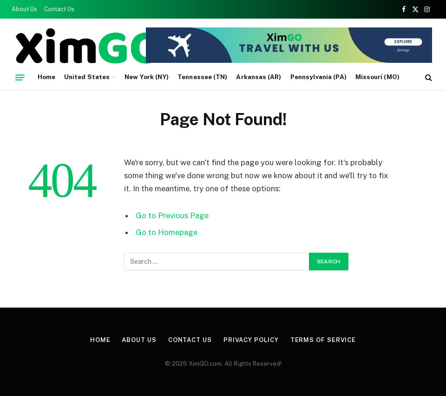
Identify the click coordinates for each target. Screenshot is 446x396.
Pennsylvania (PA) (318, 77)
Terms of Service (323, 339)
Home (46, 77)
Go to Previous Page (172, 215)
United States (87, 77)
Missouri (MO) (377, 77)
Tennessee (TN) (202, 77)
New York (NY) (147, 77)
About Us (24, 9)
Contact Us (59, 9)
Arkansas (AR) (258, 77)
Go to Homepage (166, 232)
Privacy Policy (251, 339)
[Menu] (20, 77)
